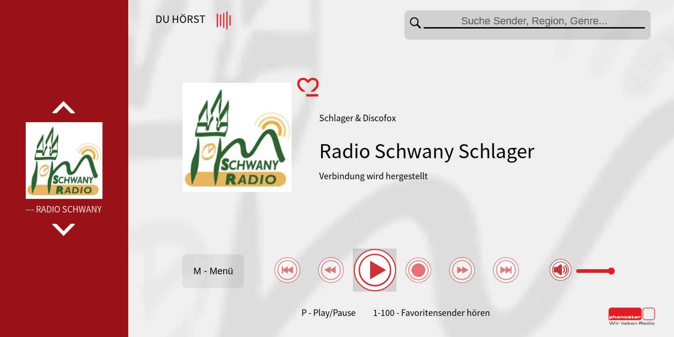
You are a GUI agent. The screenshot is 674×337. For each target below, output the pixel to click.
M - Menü (213, 271)
